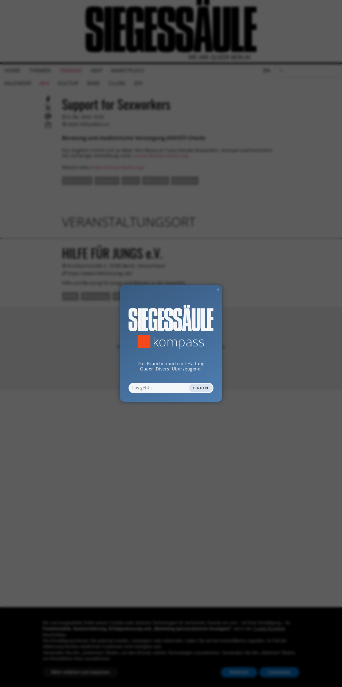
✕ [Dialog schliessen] (205, 289)
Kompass (179, 342)
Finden (200, 387)
